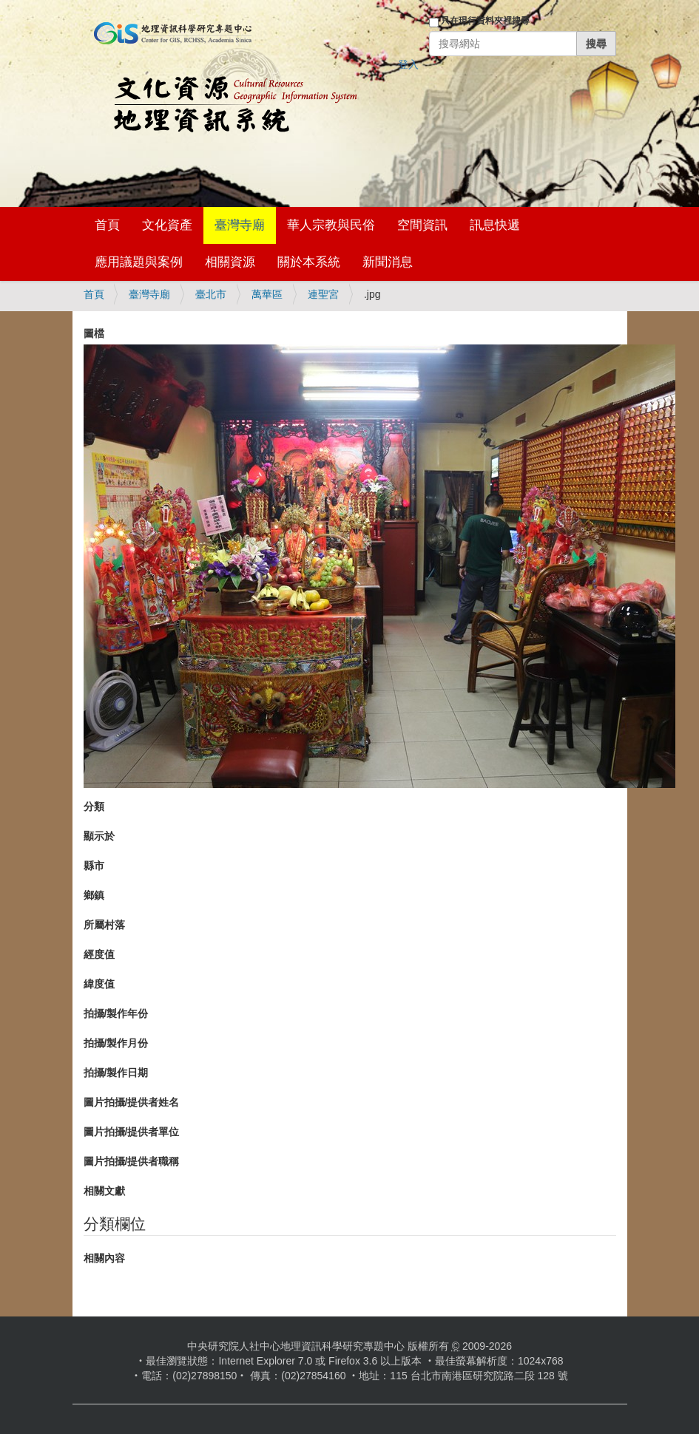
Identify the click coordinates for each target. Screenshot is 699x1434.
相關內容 (104, 1258)
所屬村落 (104, 925)
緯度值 (99, 984)
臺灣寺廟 (240, 225)
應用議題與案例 (139, 262)
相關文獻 (104, 1191)
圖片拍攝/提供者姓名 (132, 1102)
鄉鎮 (94, 895)
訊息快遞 (495, 225)
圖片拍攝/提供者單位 (132, 1132)
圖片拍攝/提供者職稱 (132, 1161)
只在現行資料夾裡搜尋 (485, 21)
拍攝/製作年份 (116, 1013)
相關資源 (230, 262)
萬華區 (267, 294)
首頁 (107, 225)
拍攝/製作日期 (116, 1072)
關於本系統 (308, 262)
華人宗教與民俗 (331, 225)
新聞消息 (387, 262)
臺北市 (210, 294)
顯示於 (99, 836)
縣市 (94, 865)
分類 (94, 806)
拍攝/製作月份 (116, 1043)
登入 (408, 64)
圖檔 (94, 333)
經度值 (99, 954)
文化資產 (167, 225)
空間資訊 (422, 225)
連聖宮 (323, 294)
